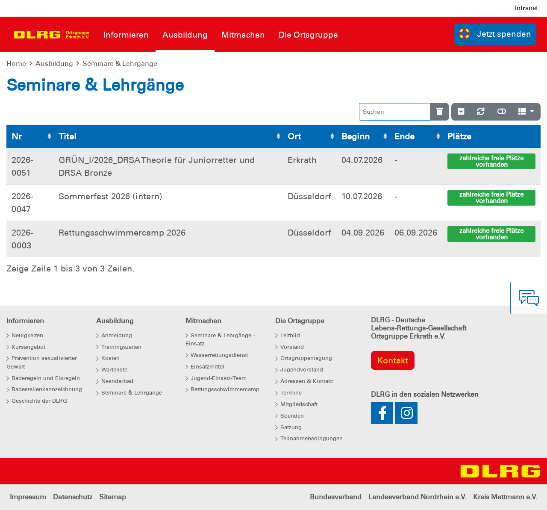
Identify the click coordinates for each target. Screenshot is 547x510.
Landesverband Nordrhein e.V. (417, 497)
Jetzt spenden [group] (495, 33)
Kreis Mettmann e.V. (505, 497)
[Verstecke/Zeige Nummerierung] (461, 112)
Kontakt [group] (392, 360)
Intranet (526, 8)
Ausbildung (54, 63)
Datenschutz (72, 497)
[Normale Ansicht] (501, 112)
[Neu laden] (481, 112)
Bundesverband (336, 497)
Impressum (28, 497)
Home (16, 63)
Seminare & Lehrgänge (119, 63)
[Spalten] (526, 112)
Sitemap (112, 497)
